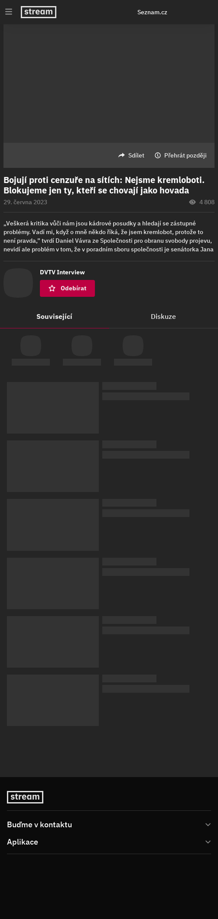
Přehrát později (185, 155)
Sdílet (136, 155)
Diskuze (163, 316)
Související (54, 316)
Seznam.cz (152, 12)
